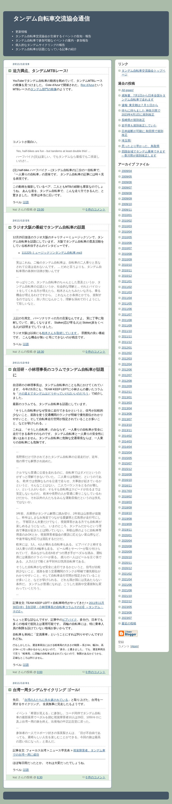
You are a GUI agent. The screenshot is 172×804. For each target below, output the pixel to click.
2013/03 (127, 402)
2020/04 (127, 540)
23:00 (40, 209)
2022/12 (127, 601)
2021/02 (127, 573)
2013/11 (127, 430)
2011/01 (127, 281)
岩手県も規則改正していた (139, 125)
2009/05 (127, 176)
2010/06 (127, 242)
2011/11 (127, 336)
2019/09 (127, 524)
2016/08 (127, 474)
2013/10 (127, 425)
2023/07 (127, 618)
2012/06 (127, 369)
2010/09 (127, 259)
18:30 (40, 351)
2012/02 (127, 353)
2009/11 (127, 209)
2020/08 (127, 546)
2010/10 (127, 264)
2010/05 (127, 237)
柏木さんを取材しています (60, 333)
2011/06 (127, 309)
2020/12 (127, 568)
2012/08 (127, 380)
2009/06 (127, 182)
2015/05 (127, 458)
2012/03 (127, 358)
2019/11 (127, 529)
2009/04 (127, 171)
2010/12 (127, 275)
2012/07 (127, 375)
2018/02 (127, 496)
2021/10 (127, 596)
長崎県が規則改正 (133, 120)
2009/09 (127, 198)
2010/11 (127, 270)
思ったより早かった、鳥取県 (140, 146)
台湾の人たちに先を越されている (46, 699)
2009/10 (127, 204)
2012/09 (127, 386)
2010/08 (127, 253)
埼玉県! (126, 140)
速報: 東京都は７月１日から (140, 105)
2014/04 (127, 446)
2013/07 (127, 419)
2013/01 (127, 397)
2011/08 (127, 320)
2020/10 (127, 557)
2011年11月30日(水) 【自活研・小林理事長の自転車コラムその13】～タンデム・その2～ (58, 607)
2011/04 (127, 298)
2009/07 (127, 187)
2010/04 (127, 231)
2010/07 (127, 248)
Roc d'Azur (87, 85)
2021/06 (127, 584)
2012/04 (127, 364)
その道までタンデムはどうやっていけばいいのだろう (53, 393)
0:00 (40, 672)
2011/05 (127, 303)
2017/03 (127, 491)
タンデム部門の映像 (43, 89)
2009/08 (127, 193)
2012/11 (127, 391)
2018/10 (127, 513)
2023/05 (127, 607)
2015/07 (127, 463)
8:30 (40, 777)
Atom (134, 646)
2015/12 (127, 469)
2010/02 (127, 220)
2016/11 (127, 485)
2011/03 (127, 292)
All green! (127, 90)
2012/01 (127, 347)
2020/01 (127, 535)
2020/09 (127, 551)
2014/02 (127, 435)
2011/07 (127, 314)
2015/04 (127, 452)
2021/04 (127, 579)
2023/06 (127, 612)
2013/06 (127, 413)
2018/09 (127, 507)
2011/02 (127, 287)
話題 (26, 202)
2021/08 (127, 590)
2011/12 (127, 342)
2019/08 (127, 518)
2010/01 (127, 215)
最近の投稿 (129, 623)
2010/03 (127, 226)
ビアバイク (69, 619)
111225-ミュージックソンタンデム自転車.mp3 (52, 252)
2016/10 (127, 480)
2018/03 (127, 502)
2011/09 (127, 325)
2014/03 (127, 441)
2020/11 (127, 562)
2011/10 (127, 331)
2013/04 (127, 408)
